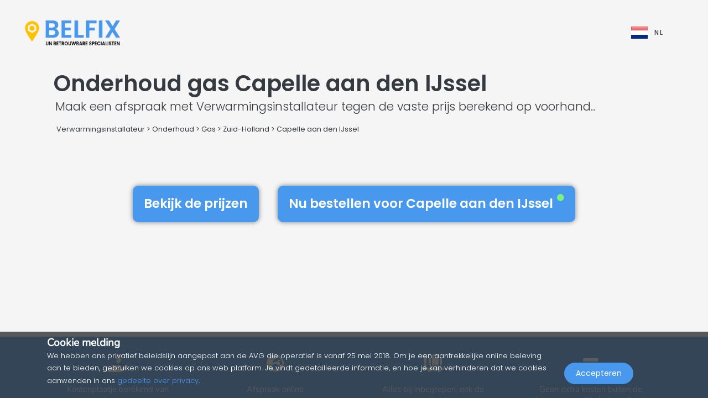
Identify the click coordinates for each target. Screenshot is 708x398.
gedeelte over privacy (158, 380)
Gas (208, 129)
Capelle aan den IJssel (318, 129)
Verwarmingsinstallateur (100, 129)
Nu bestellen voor (426, 203)
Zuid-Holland (246, 129)
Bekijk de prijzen (196, 203)
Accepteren (599, 373)
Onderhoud (173, 129)
